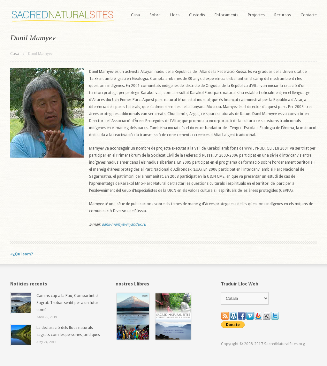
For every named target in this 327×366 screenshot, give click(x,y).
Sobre (155, 15)
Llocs (174, 15)
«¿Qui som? (21, 254)
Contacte (308, 15)
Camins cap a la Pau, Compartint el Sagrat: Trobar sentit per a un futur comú (67, 302)
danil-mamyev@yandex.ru (124, 224)
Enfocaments (226, 15)
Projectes (256, 15)
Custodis (197, 15)
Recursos (282, 15)
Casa (135, 15)
